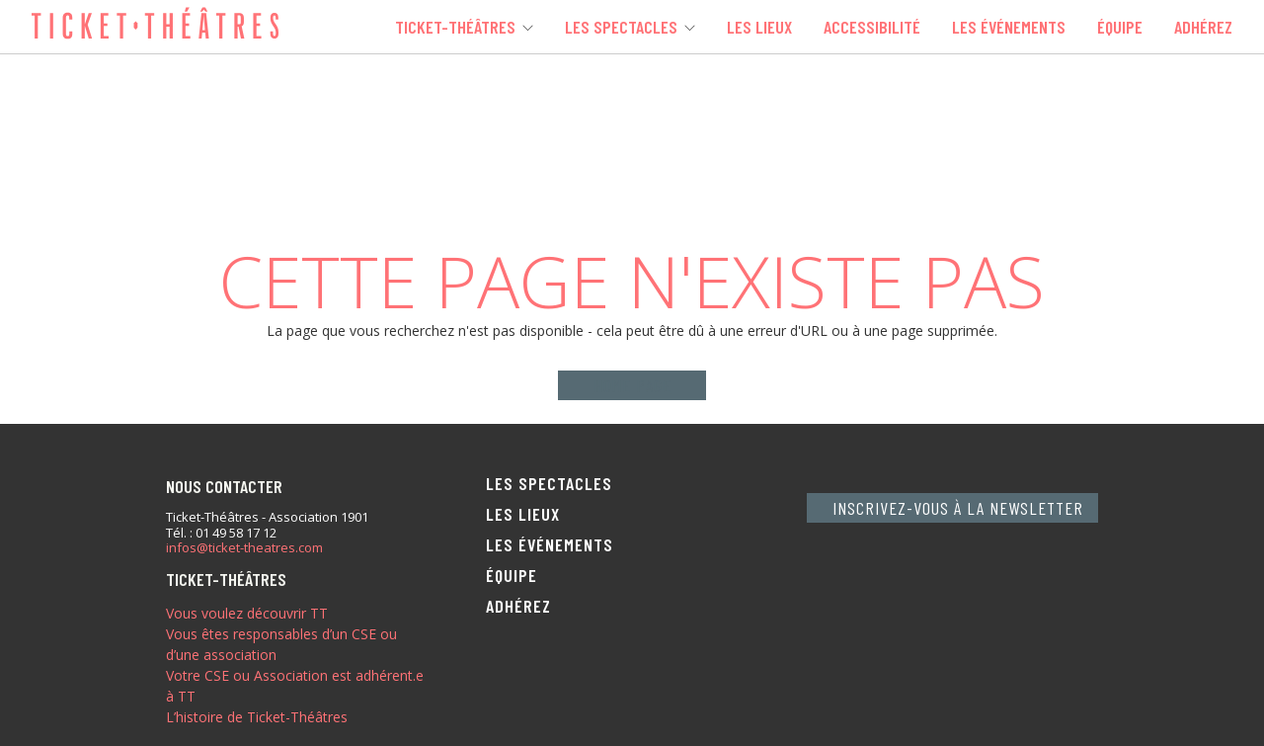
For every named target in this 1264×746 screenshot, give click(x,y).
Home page (632, 385)
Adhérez (1203, 27)
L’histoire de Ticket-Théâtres (257, 716)
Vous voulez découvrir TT (247, 613)
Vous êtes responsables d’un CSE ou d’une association (281, 644)
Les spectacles (621, 27)
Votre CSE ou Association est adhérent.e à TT (295, 685)
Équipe (1120, 27)
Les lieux (759, 27)
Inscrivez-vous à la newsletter (957, 508)
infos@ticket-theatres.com (244, 548)
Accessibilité (872, 27)
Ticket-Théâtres (455, 27)
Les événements (1009, 27)
